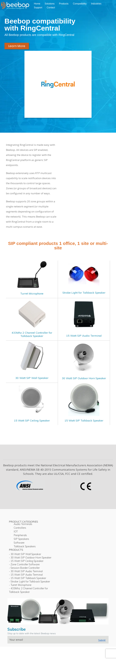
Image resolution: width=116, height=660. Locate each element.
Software (19, 542)
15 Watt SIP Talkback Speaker (84, 420)
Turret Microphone (31, 293)
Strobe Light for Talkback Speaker (83, 292)
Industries (96, 3)
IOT (16, 531)
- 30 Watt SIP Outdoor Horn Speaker (30, 557)
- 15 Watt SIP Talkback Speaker (27, 578)
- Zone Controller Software (24, 564)
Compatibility (80, 3)
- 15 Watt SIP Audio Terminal (26, 574)
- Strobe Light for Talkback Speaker (29, 581)
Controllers (20, 527)
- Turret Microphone (20, 584)
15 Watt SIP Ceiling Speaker (32, 420)
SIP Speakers (21, 538)
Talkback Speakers (25, 546)
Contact (51, 7)
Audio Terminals (23, 524)
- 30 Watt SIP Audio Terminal (26, 571)
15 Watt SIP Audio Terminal (84, 335)
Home (37, 3)
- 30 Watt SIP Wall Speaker (25, 554)
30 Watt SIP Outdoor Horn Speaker (84, 378)
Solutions (50, 3)
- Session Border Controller (24, 567)
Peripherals (20, 535)
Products (63, 3)
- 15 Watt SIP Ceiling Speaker (26, 560)
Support (38, 7)
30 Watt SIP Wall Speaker (31, 378)
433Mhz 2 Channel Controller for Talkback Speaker (32, 334)
